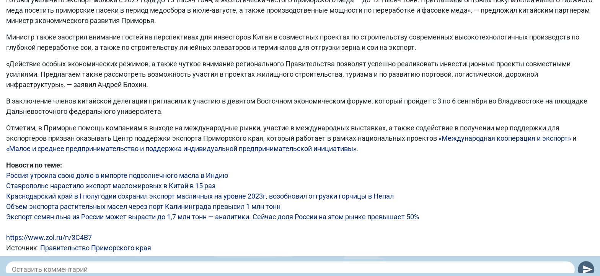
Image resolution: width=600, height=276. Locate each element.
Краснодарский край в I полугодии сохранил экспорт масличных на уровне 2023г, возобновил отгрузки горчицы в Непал (200, 196)
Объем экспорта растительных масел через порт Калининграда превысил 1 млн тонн (143, 206)
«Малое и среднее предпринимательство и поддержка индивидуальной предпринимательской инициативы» (181, 149)
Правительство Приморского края (95, 248)
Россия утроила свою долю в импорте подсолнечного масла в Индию (117, 175)
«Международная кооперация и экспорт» (505, 138)
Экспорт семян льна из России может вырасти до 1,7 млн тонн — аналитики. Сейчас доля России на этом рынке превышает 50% (212, 217)
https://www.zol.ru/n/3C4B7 (49, 237)
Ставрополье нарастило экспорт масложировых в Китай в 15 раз (110, 186)
